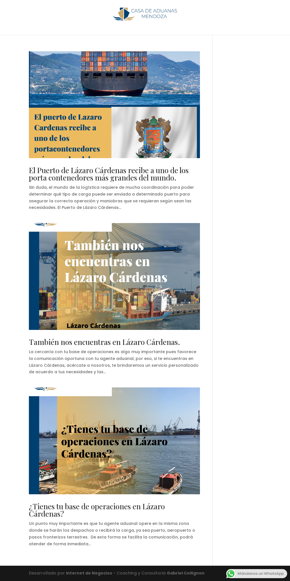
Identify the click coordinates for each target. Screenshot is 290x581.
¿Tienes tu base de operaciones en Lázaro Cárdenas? (97, 510)
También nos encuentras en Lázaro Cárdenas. (104, 342)
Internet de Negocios (89, 573)
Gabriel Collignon (185, 573)
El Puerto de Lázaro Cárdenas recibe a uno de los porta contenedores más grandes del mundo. (109, 174)
